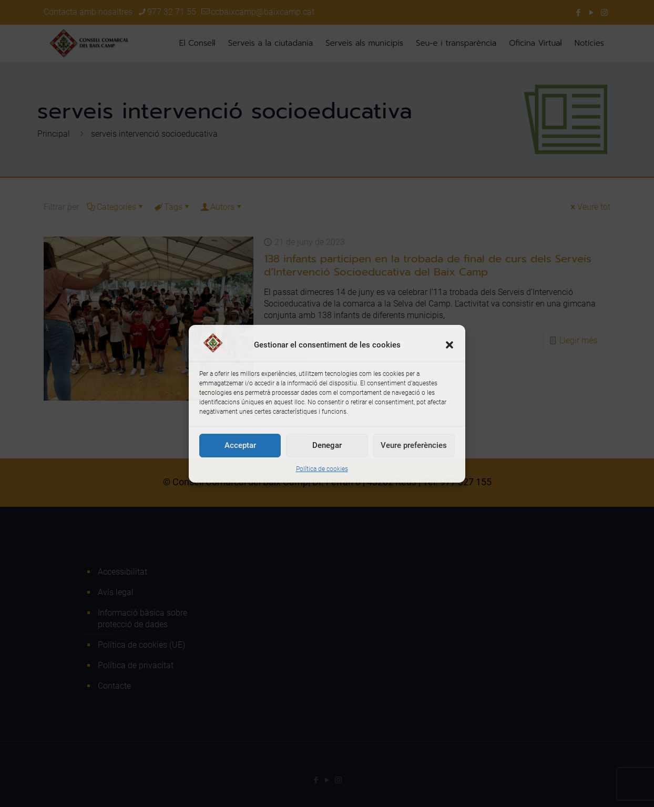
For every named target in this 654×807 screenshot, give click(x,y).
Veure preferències (414, 445)
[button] (449, 345)
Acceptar (240, 445)
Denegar (327, 445)
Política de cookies (322, 469)
